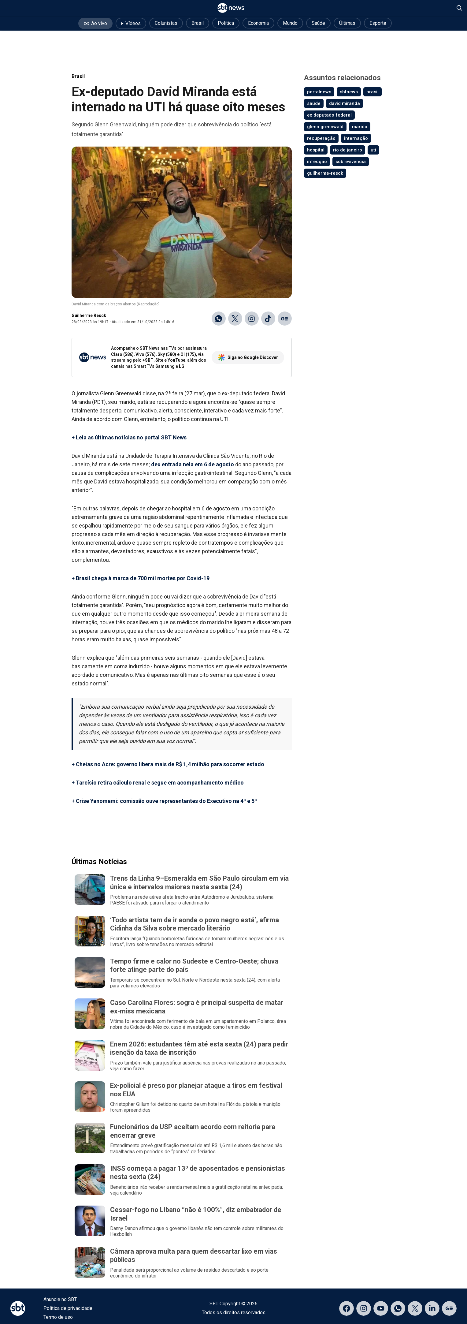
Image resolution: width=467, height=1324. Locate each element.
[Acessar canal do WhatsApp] (398, 1308)
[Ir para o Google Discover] (285, 318)
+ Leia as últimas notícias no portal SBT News (129, 437)
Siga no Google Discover (248, 357)
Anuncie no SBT (60, 1299)
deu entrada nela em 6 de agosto (192, 464)
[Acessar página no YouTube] (380, 1308)
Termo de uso (58, 1317)
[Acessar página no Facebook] (346, 1308)
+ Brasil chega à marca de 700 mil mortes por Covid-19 (140, 578)
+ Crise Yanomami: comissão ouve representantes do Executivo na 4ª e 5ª (164, 801)
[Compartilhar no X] (235, 318)
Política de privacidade (67, 1308)
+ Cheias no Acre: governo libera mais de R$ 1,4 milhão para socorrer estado (168, 764)
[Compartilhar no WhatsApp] (219, 318)
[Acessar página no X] (415, 1308)
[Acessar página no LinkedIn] (432, 1308)
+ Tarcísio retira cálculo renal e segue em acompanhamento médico (158, 782)
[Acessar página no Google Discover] (449, 1308)
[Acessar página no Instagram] (363, 1308)
